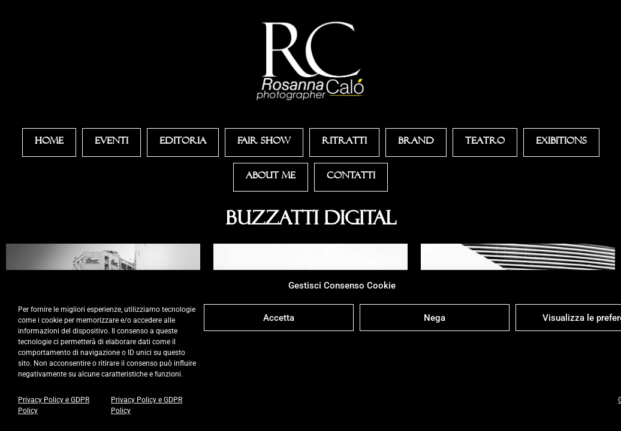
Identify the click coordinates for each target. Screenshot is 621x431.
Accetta (278, 317)
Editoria (182, 142)
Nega (434, 317)
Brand (416, 142)
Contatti (351, 177)
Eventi (111, 142)
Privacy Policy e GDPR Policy (53, 405)
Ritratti (344, 142)
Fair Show (264, 142)
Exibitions (561, 142)
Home (49, 142)
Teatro (485, 142)
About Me (271, 177)
